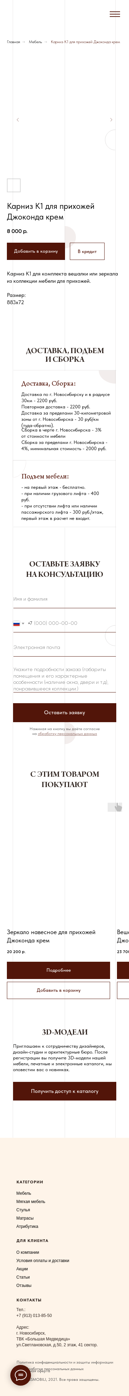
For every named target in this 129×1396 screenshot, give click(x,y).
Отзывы (24, 1285)
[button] (87, 251)
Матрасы (25, 1218)
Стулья (23, 1210)
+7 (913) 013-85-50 (34, 1315)
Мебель (35, 41)
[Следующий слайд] (111, 120)
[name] (64, 599)
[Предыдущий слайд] (18, 120)
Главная (13, 41)
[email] (64, 648)
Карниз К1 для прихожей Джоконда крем (85, 41)
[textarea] (64, 677)
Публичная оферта (33, 1370)
